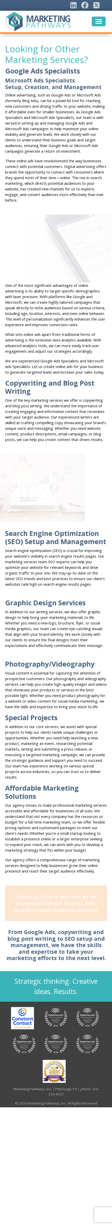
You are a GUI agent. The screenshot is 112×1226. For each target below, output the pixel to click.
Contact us (27, 896)
